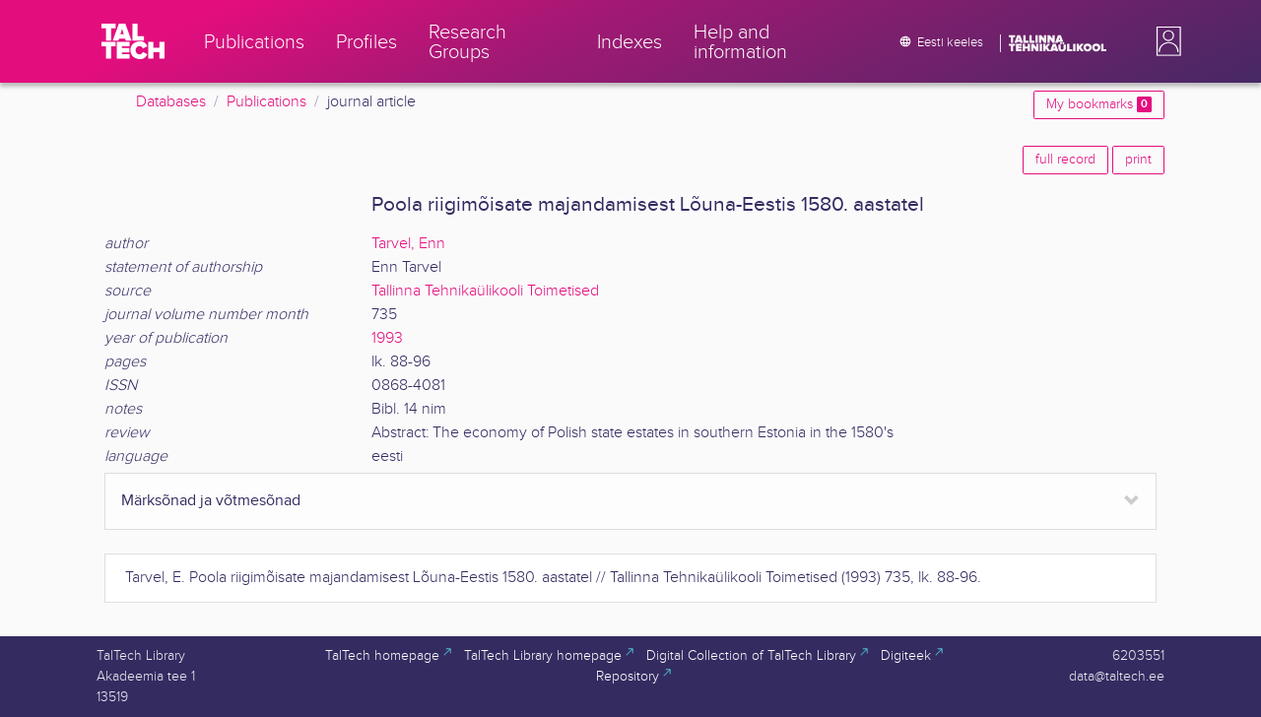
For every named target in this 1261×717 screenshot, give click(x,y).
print (1138, 159)
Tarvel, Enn (408, 243)
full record (1065, 159)
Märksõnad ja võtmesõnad (210, 500)
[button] (1164, 41)
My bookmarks (1099, 104)
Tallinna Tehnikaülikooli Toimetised (485, 291)
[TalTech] (133, 41)
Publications (266, 102)
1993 (387, 338)
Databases (171, 102)
